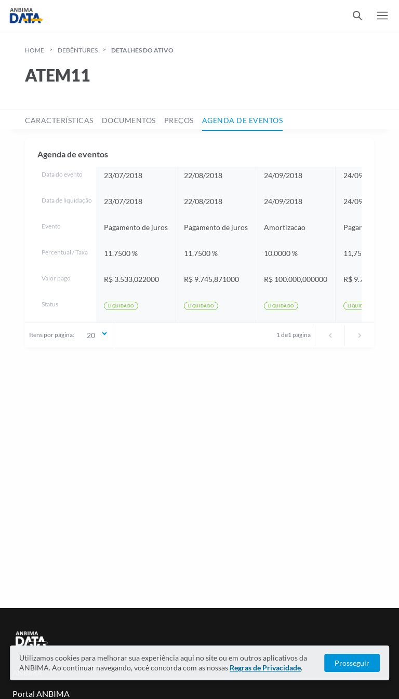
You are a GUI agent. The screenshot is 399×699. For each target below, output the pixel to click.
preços (179, 120)
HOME (34, 50)
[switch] (357, 16)
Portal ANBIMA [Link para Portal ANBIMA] (41, 693)
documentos (129, 120)
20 (98, 334)
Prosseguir (352, 662)
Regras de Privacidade (265, 667)
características (59, 120)
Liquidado (121, 306)
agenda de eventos (242, 120)
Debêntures (78, 50)
